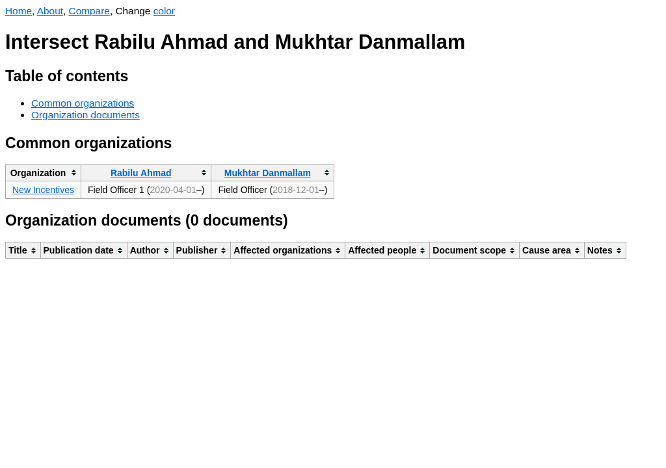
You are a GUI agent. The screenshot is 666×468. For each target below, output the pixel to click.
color (164, 10)
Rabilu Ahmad (141, 173)
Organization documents (85, 114)
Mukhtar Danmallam (267, 173)
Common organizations (82, 103)
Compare (89, 10)
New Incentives (43, 190)
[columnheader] (43, 172)
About (50, 10)
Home (18, 10)
